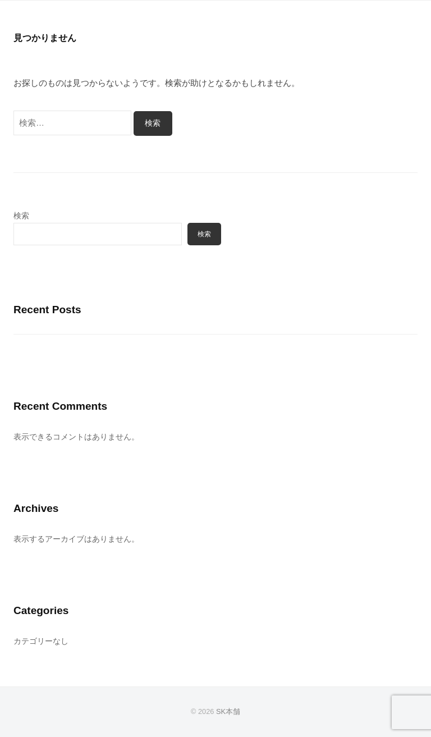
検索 (21, 216)
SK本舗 (228, 711)
